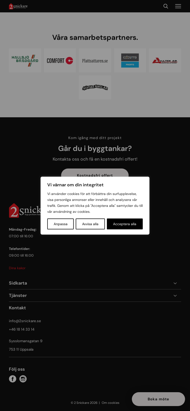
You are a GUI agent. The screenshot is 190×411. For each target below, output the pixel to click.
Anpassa (61, 224)
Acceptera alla (124, 224)
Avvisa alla (90, 224)
